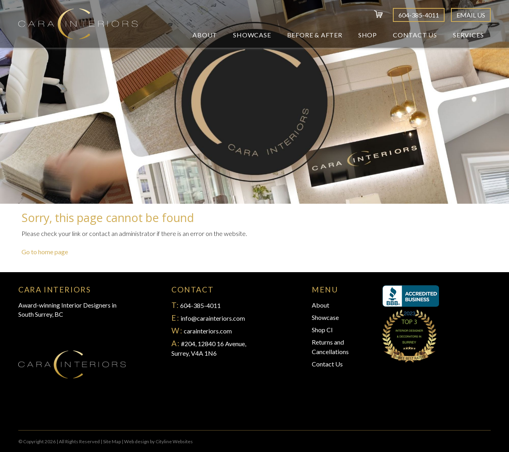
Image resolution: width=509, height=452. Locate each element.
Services (468, 35)
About (204, 35)
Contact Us (415, 35)
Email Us (471, 15)
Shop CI (322, 329)
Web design (136, 441)
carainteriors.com (208, 331)
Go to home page (44, 251)
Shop (367, 35)
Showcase (252, 35)
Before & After (314, 35)
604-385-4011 (418, 15)
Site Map (112, 441)
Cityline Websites (174, 441)
